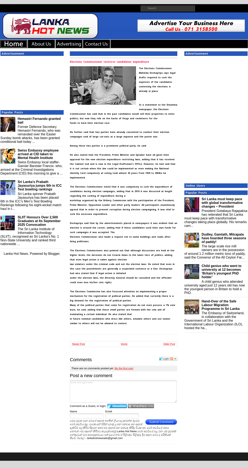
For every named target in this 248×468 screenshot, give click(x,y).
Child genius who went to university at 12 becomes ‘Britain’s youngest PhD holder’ (221, 271)
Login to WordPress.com (141, 406)
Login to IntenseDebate (117, 406)
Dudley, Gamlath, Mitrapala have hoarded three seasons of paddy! (224, 238)
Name (73, 411)
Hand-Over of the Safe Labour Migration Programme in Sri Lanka (221, 305)
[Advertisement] (32, 82)
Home (124, 344)
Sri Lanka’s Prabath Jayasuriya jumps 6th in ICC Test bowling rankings (40, 185)
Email (108, 411)
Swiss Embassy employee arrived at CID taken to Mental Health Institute (38, 154)
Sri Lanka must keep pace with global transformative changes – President (222, 202)
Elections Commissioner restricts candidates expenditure (109, 62)
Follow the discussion (173, 359)
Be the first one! (124, 368)
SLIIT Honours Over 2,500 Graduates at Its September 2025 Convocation (39, 220)
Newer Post (78, 344)
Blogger (53, 253)
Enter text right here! (123, 391)
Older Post (169, 344)
